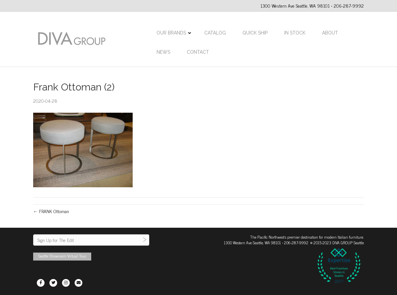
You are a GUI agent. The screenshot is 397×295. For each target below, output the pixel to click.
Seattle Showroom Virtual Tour (62, 256)
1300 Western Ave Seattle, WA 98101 (252, 242)
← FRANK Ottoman (51, 211)
